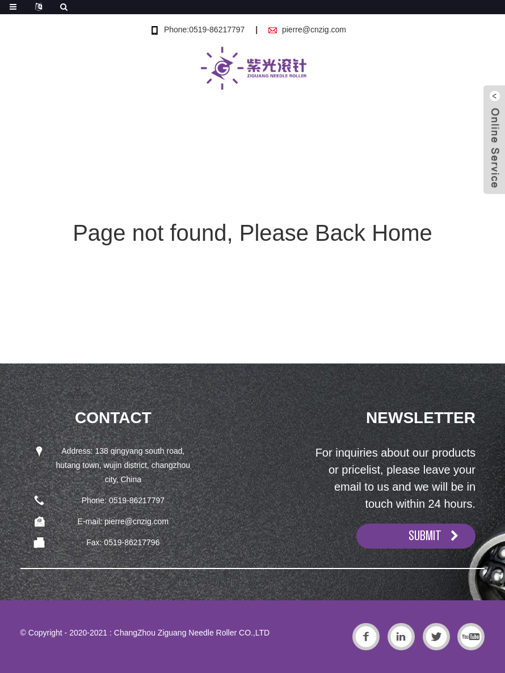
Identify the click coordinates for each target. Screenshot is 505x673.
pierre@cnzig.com (314, 29)
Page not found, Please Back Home (252, 232)
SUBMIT (425, 536)
